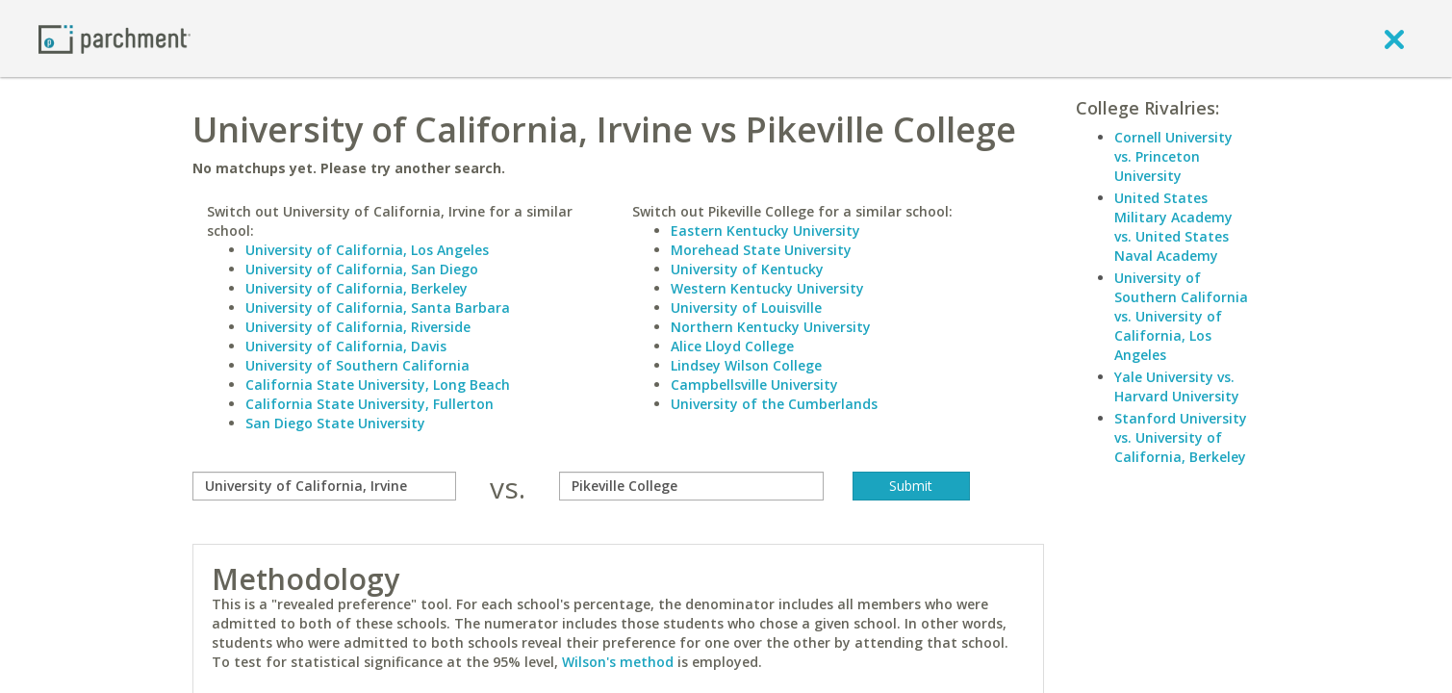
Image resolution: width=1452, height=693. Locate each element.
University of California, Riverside (358, 327)
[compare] (324, 486)
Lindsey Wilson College (746, 365)
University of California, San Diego (361, 269)
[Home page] (114, 38)
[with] (691, 486)
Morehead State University (761, 250)
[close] (1394, 38)
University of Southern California (357, 365)
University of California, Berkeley (356, 288)
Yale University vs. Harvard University (1176, 386)
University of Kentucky (747, 269)
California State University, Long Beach (377, 384)
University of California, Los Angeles (367, 250)
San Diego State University (335, 423)
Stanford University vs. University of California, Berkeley (1180, 437)
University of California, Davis (345, 346)
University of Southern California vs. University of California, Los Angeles (1181, 316)
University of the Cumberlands (774, 404)
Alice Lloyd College (732, 346)
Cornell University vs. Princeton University (1173, 156)
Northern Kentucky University (771, 327)
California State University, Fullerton (369, 404)
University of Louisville (746, 307)
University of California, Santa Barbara (377, 307)
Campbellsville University (754, 384)
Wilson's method (618, 662)
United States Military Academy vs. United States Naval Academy (1173, 227)
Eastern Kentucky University (765, 230)
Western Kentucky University (767, 288)
